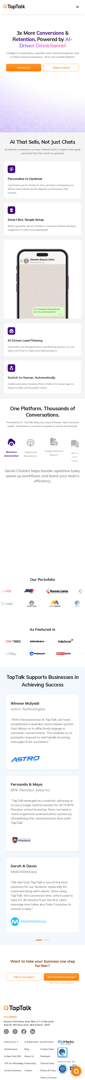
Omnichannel (10, 1058)
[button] (77, 7)
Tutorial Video (47, 1072)
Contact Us (23, 67)
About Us (29, 1065)
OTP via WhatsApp (14, 1072)
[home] (14, 7)
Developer (45, 1065)
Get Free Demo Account (61, 986)
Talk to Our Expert (23, 986)
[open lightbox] (42, 732)
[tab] (11, 452)
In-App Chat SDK (12, 1065)
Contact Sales (47, 1058)
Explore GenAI (61, 67)
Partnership (30, 1072)
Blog (26, 1058)
